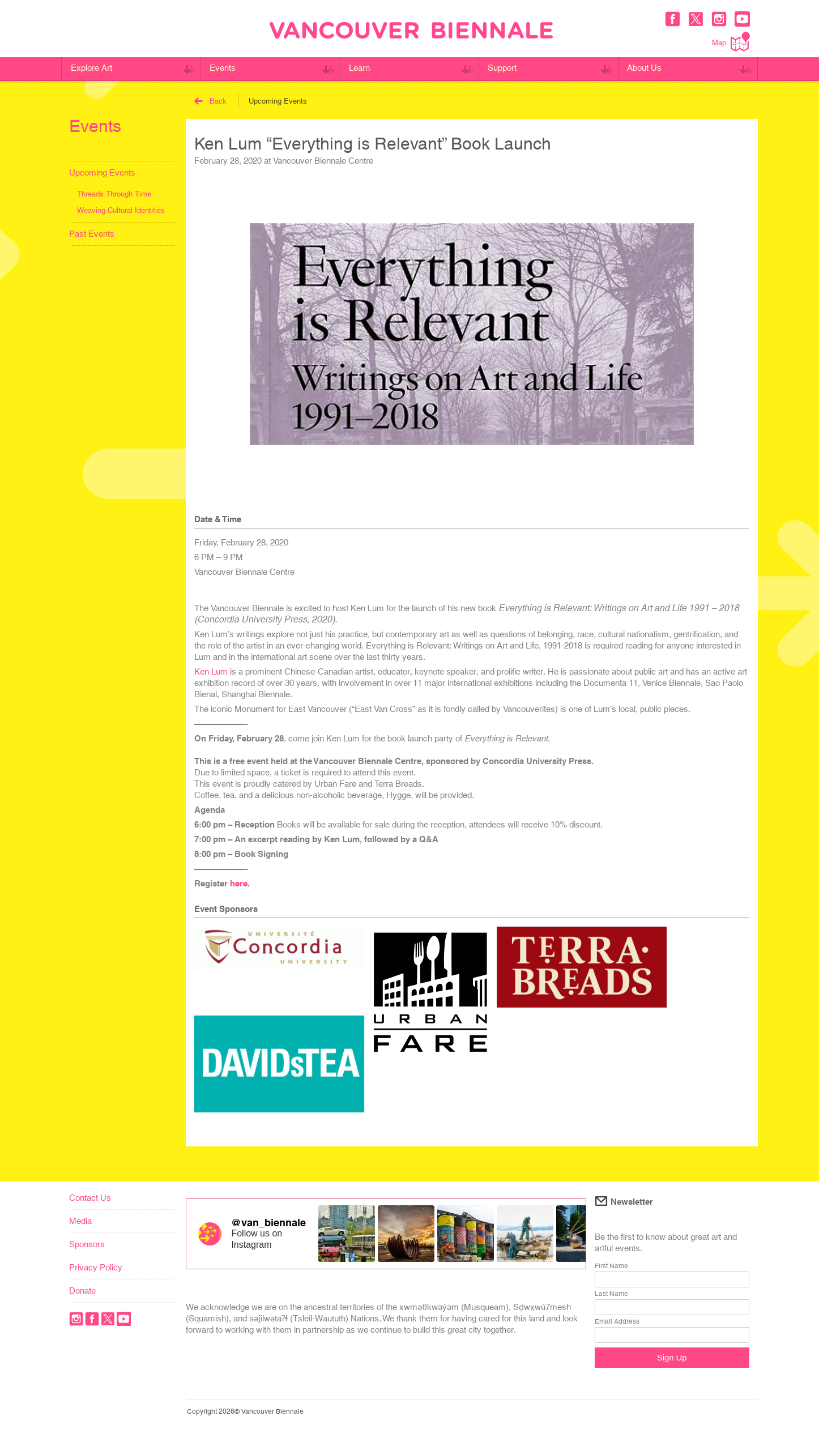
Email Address (617, 1321)
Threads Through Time (114, 194)
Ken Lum (211, 671)
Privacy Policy (95, 1267)
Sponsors (87, 1244)
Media (80, 1221)
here (239, 883)
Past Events (91, 233)
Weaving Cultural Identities (121, 210)
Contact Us (90, 1197)
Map (731, 42)
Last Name (611, 1294)
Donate (82, 1290)
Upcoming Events (102, 172)
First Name (611, 1266)
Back (210, 101)
